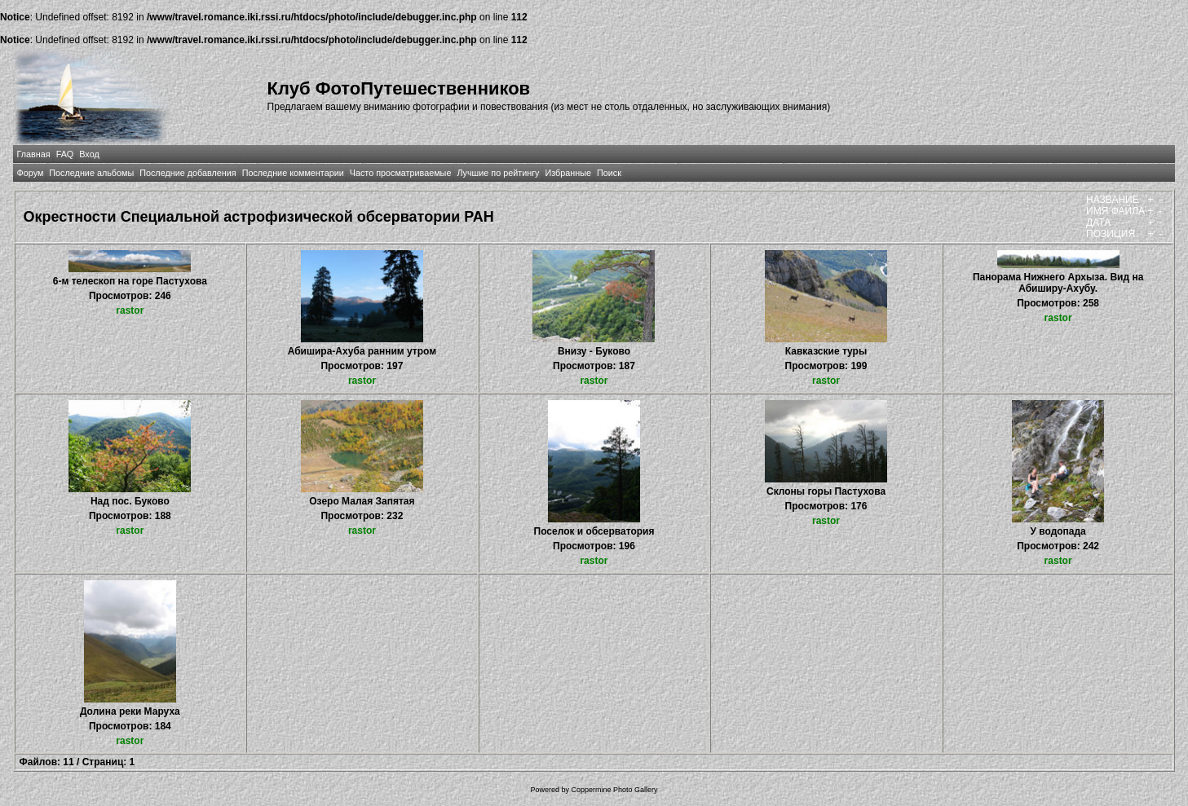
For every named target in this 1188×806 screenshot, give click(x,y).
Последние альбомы (91, 173)
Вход (89, 154)
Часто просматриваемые (401, 173)
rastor (130, 310)
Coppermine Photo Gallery (614, 790)
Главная (34, 154)
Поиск (609, 173)
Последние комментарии (293, 173)
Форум (30, 173)
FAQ (65, 154)
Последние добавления (187, 173)
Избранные (568, 173)
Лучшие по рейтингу (498, 173)
